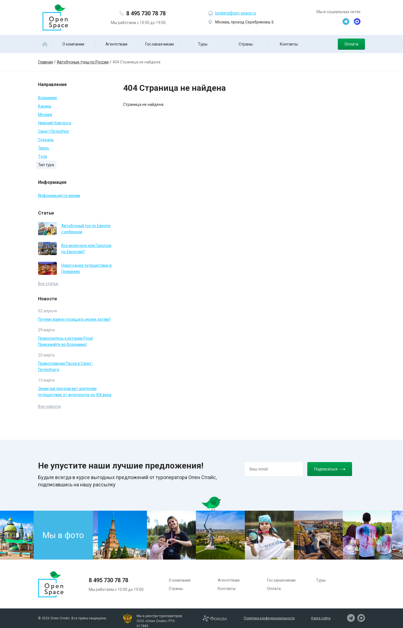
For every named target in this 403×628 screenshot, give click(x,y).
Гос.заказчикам (159, 44)
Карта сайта (321, 618)
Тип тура (46, 165)
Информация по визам (59, 195)
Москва (45, 114)
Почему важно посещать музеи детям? (74, 319)
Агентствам (116, 44)
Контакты (289, 44)
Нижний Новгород (54, 123)
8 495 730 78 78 (146, 13)
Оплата (351, 44)
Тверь (43, 148)
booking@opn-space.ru (235, 13)
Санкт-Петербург (53, 131)
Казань (44, 106)
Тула (42, 156)
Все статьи (48, 284)
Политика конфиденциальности (269, 618)
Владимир (47, 98)
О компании (73, 44)
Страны (246, 44)
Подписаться (329, 469)
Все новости (49, 406)
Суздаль (46, 139)
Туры (202, 44)
